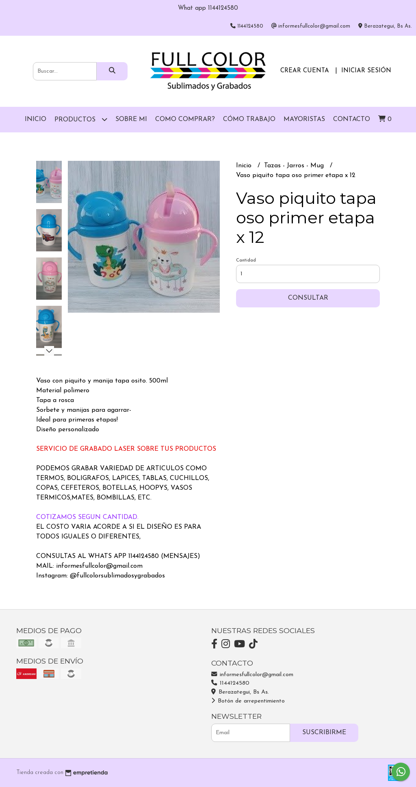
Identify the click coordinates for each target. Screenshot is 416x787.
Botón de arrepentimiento (248, 701)
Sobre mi (131, 119)
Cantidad (246, 260)
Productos (80, 119)
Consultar (308, 298)
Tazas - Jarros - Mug (295, 165)
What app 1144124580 (208, 8)
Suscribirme (324, 732)
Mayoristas (304, 119)
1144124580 (230, 683)
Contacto (351, 119)
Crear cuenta (304, 71)
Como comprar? (185, 119)
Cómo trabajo (249, 119)
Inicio (35, 119)
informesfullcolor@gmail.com (252, 675)
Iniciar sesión (366, 71)
